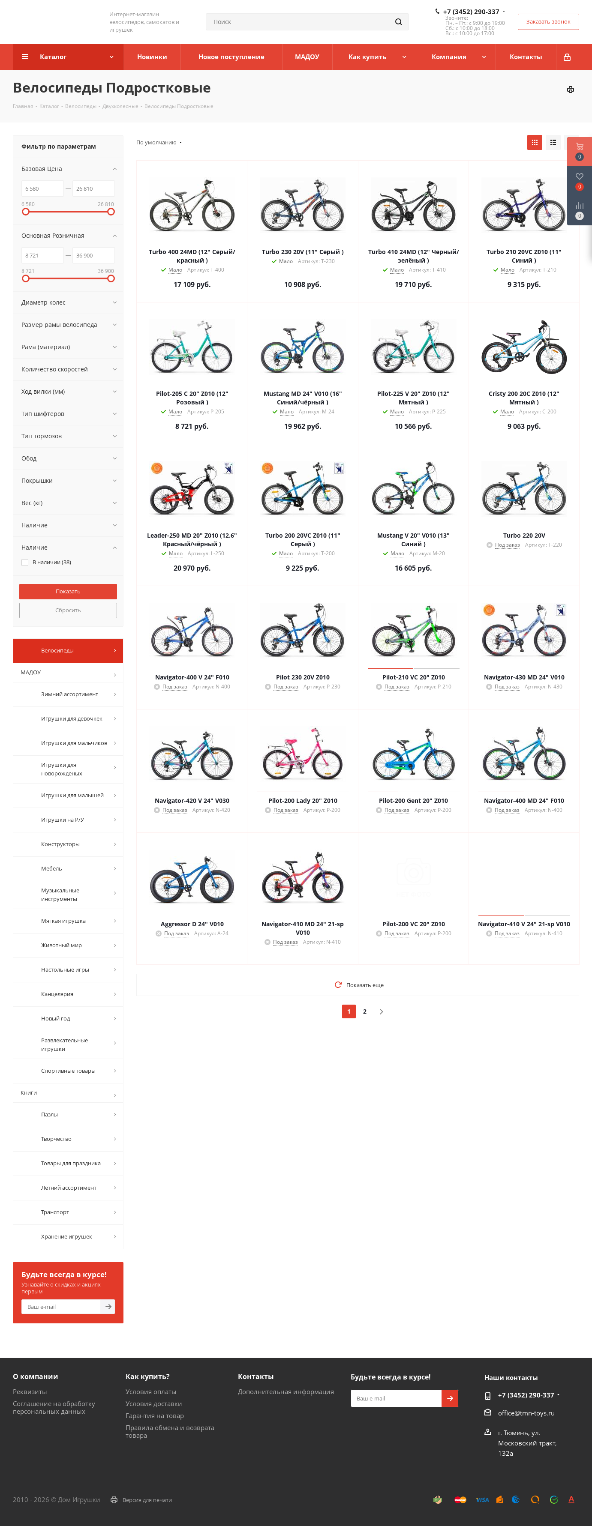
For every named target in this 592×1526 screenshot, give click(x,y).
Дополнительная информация (286, 1391)
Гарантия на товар (155, 1415)
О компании (35, 1376)
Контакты (256, 1376)
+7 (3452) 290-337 (471, 11)
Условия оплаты (151, 1391)
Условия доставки (154, 1403)
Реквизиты (30, 1391)
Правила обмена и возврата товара (170, 1431)
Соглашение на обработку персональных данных (54, 1407)
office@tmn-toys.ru (526, 1413)
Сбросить (68, 610)
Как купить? (148, 1376)
